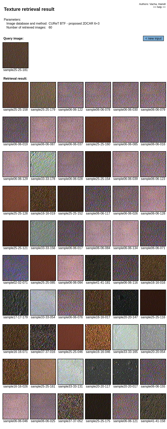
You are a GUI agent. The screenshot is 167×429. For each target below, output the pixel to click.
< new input (153, 38)
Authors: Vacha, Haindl (152, 4)
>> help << (159, 7)
